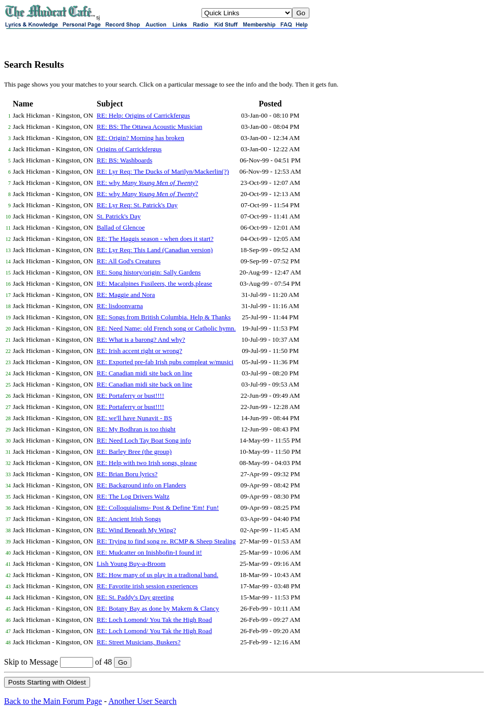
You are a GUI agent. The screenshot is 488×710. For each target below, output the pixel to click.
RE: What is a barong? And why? (141, 339)
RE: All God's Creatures (128, 261)
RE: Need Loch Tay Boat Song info (144, 440)
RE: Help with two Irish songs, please (147, 463)
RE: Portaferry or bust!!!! (130, 395)
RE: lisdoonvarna (120, 306)
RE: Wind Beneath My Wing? (136, 530)
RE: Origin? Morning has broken (140, 138)
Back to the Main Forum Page (53, 701)
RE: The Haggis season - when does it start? (155, 238)
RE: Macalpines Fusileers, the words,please (154, 283)
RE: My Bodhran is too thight (136, 429)
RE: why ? (147, 182)
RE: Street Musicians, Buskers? (139, 642)
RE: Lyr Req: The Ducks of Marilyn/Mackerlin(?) (163, 171)
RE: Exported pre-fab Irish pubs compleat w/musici (165, 362)
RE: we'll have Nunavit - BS (134, 418)
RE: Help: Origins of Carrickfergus (143, 115)
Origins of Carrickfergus (129, 149)
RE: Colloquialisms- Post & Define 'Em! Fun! (158, 507)
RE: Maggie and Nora (126, 294)
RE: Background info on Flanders (141, 485)
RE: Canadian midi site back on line (144, 373)
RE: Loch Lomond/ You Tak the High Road (154, 619)
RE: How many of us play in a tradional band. (157, 575)
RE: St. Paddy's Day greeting (135, 597)
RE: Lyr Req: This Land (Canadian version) (155, 250)
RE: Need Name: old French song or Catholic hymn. (166, 328)
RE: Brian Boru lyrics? (127, 474)
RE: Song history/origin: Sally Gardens (148, 272)
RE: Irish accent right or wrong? (139, 350)
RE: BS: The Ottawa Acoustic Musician (149, 126)
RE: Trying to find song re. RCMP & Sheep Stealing (166, 541)
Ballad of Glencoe (121, 227)
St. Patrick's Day (118, 216)
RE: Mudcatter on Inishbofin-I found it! (149, 552)
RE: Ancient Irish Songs (129, 519)
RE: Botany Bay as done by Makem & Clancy (158, 608)
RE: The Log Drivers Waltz (133, 496)
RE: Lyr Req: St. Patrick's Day (137, 205)
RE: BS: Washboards (124, 160)
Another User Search (142, 701)
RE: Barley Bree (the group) (134, 451)
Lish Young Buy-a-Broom (131, 563)
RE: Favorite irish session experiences (147, 586)
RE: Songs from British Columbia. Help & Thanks (164, 317)
